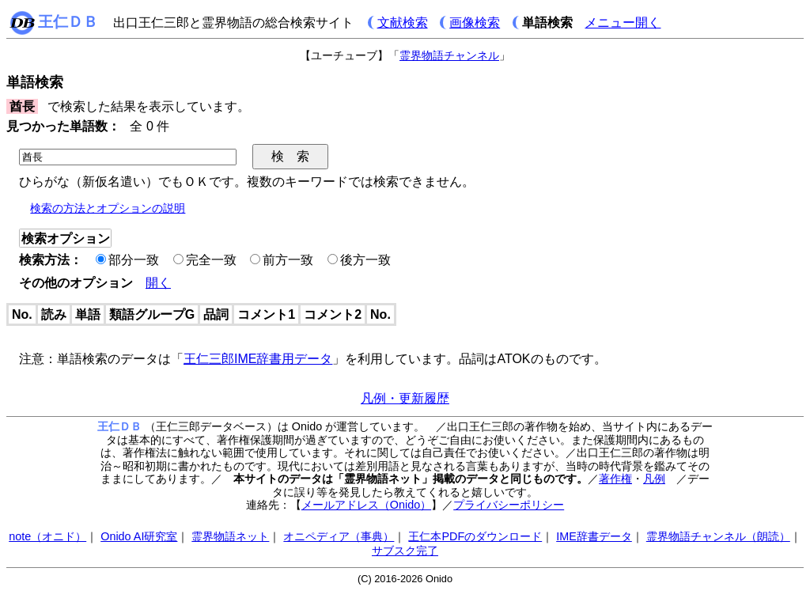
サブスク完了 (405, 550)
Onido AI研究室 (138, 536)
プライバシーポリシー (508, 504)
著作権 (615, 478)
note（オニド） (47, 536)
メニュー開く (622, 22)
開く (158, 283)
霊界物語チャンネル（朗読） (718, 536)
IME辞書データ (594, 536)
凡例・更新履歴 (405, 398)
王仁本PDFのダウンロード (475, 536)
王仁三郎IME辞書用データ (258, 358)
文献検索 (402, 22)
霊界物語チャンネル (449, 55)
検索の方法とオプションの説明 (107, 208)
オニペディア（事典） (338, 536)
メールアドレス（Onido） (366, 504)
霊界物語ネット (230, 536)
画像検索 (474, 22)
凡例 (654, 478)
